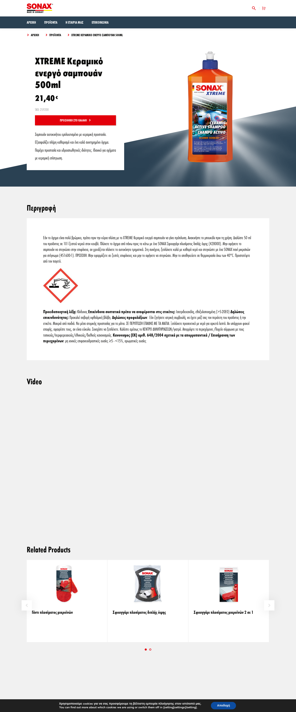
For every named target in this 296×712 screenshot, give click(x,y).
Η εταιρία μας (74, 22)
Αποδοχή (223, 705)
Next (269, 605)
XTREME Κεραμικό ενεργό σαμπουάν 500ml (97, 35)
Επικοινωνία (100, 22)
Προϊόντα (50, 22)
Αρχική (31, 22)
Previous (27, 605)
